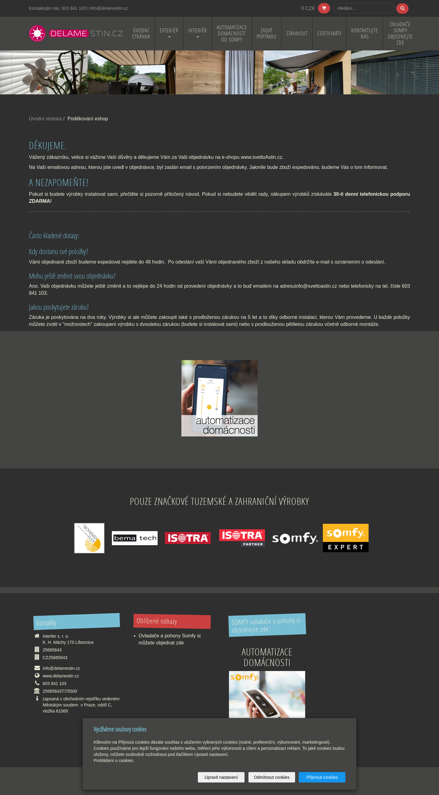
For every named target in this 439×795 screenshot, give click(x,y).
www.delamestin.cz (61, 675)
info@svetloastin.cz (316, 286)
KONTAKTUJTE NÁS (364, 33)
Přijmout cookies (322, 777)
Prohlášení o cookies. (114, 760)
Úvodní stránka (45, 118)
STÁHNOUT (297, 33)
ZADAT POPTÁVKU (267, 33)
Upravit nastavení (221, 777)
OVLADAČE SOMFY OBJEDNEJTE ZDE (400, 33)
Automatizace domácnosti (267, 657)
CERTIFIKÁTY (329, 33)
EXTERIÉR (169, 32)
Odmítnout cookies (272, 777)
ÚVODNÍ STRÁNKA (141, 33)
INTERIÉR (197, 32)
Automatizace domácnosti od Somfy (232, 33)
